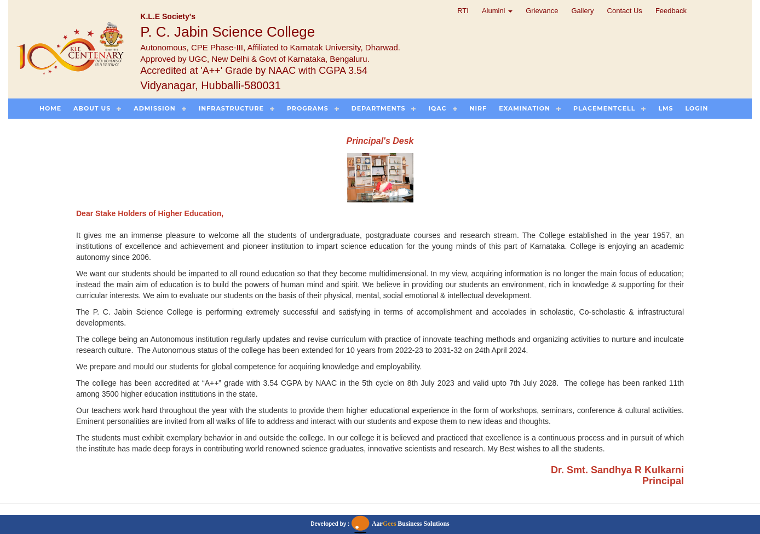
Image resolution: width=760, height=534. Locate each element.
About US (92, 108)
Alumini (497, 11)
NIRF (478, 108)
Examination (524, 108)
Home (50, 108)
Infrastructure (231, 108)
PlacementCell (604, 108)
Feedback (671, 11)
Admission (154, 108)
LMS (665, 108)
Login (697, 108)
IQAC (437, 108)
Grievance (542, 11)
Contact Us (624, 11)
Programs (308, 108)
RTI (463, 11)
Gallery (582, 11)
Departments (379, 108)
